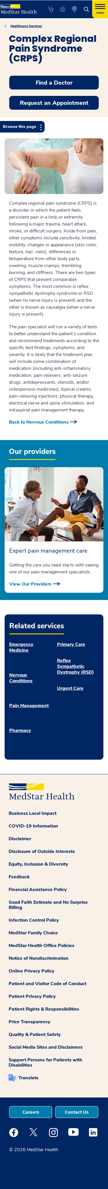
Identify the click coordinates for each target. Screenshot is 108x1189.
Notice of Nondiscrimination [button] (39, 958)
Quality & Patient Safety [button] (35, 1034)
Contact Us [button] (77, 1112)
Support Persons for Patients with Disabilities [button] (45, 1062)
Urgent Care (70, 688)
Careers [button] (30, 1112)
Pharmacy (20, 730)
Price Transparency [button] (29, 1022)
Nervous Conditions (21, 678)
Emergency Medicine (21, 647)
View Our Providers (30, 584)
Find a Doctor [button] (54, 83)
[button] (51, 9)
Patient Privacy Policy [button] (32, 996)
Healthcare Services (26, 26)
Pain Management (29, 706)
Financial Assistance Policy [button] (38, 889)
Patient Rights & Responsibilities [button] (44, 1009)
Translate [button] (28, 1078)
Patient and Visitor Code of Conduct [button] (47, 984)
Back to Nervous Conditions (39, 422)
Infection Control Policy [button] (34, 920)
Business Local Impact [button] (32, 813)
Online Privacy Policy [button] (31, 971)
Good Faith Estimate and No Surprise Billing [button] (48, 905)
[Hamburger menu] (100, 9)
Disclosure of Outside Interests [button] (42, 851)
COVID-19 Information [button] (33, 826)
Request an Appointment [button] (54, 103)
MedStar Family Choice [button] (33, 933)
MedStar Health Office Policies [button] (41, 945)
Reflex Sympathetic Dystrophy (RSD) (75, 666)
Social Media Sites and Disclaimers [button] (46, 1047)
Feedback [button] (19, 877)
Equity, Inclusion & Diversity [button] (38, 864)
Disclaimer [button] (20, 839)
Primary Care (71, 644)
